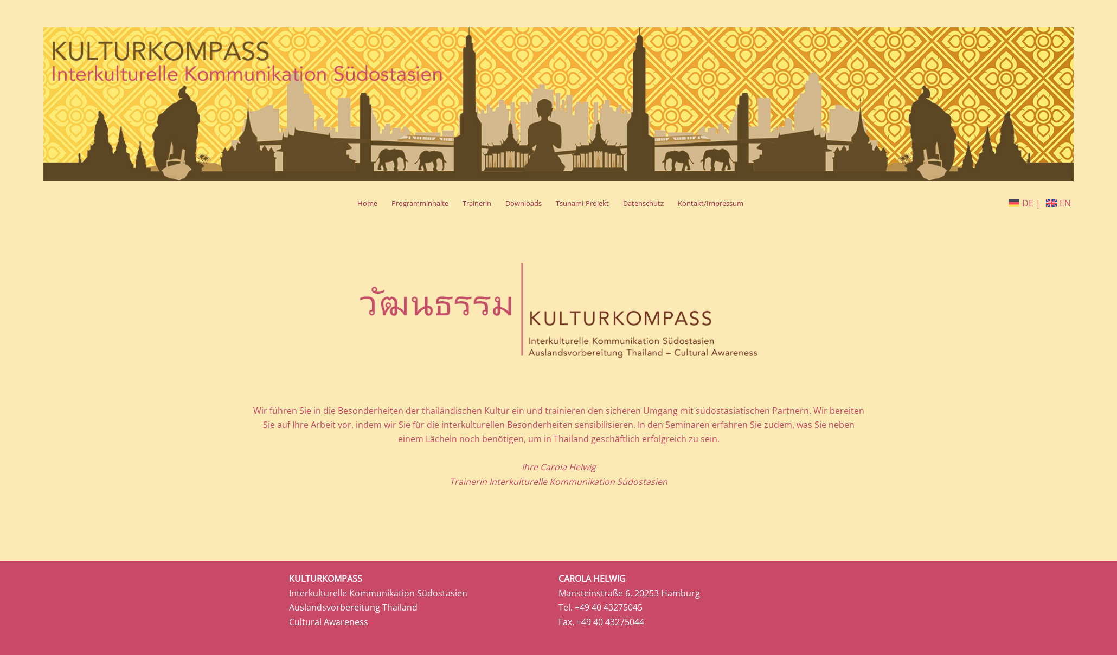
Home (367, 203)
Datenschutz (643, 203)
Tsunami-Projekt (582, 203)
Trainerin (477, 203)
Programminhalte (419, 203)
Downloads (523, 203)
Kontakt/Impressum (710, 203)
